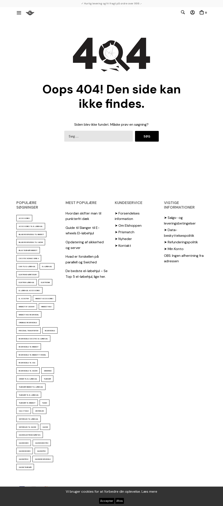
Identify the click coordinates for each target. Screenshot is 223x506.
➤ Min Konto (174, 249)
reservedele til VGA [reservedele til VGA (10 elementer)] (27, 363)
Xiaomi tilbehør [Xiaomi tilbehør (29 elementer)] (25, 467)
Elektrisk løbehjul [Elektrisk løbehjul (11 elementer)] (26, 282)
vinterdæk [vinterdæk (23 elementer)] (39, 411)
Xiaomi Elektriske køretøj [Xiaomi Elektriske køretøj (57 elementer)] (30, 435)
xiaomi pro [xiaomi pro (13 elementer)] (41, 451)
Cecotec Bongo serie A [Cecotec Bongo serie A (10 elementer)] (29, 258)
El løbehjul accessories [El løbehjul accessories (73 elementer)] (29, 290)
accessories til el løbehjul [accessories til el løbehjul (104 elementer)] (31, 226)
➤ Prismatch (124, 232)
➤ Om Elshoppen (128, 225)
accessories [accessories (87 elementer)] (24, 218)
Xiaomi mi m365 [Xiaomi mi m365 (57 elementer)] (24, 451)
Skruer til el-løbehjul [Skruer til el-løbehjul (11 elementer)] (28, 379)
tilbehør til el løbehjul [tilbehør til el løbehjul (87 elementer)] (29, 395)
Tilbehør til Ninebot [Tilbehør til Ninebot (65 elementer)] (27, 403)
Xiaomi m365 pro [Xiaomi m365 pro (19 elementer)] (41, 443)
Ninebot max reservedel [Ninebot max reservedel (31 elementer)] (29, 315)
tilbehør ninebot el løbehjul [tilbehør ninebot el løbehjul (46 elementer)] (31, 387)
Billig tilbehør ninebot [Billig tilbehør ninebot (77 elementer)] (28, 250)
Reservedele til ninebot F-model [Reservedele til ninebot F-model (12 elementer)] (32, 355)
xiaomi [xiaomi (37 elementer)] (45, 427)
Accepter (106, 501)
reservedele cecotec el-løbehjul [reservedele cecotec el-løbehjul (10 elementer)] (33, 339)
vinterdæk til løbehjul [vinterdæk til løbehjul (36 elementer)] (28, 419)
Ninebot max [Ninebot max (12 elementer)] (46, 306)
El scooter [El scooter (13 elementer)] (24, 298)
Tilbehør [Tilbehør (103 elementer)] (47, 379)
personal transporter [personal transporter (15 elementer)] (28, 330)
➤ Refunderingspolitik (181, 242)
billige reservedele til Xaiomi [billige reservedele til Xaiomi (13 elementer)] (31, 242)
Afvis (119, 501)
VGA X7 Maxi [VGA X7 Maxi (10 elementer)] (24, 411)
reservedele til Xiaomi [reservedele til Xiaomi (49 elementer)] (28, 371)
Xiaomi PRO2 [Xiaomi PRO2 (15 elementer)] (23, 459)
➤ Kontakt (123, 245)
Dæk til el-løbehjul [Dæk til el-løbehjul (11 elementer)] (27, 266)
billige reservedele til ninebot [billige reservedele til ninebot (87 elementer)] (31, 234)
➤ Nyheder (123, 239)
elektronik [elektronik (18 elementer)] (45, 282)
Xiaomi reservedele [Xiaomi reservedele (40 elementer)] (43, 459)
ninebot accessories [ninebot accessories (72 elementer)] (44, 298)
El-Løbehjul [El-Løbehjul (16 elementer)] (47, 266)
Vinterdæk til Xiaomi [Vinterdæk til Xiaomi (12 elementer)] (27, 427)
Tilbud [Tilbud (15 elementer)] (44, 403)
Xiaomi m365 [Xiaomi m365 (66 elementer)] (24, 443)
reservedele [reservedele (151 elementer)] (50, 330)
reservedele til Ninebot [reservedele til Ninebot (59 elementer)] (29, 347)
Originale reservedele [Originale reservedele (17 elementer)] (28, 322)
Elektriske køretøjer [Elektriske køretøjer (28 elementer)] (28, 274)
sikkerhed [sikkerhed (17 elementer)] (48, 371)
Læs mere (149, 491)
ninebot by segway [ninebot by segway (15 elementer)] (27, 306)
